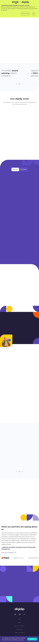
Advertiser (23, 169)
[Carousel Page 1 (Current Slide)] (5, 558)
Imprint (19, 622)
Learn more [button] (21, 639)
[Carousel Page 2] (19, 558)
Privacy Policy (19, 629)
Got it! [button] (32, 639)
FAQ (19, 619)
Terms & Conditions (19, 626)
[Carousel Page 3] (33, 558)
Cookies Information (19, 632)
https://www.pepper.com (8, 552)
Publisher (15, 169)
